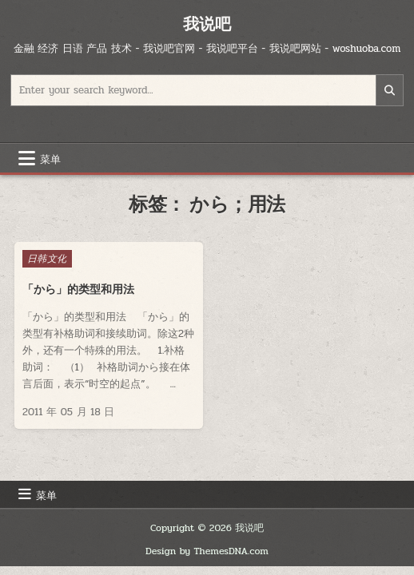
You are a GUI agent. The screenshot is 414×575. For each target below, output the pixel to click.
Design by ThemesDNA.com (207, 551)
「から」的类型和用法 (78, 289)
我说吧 (207, 24)
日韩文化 (47, 258)
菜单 (50, 158)
